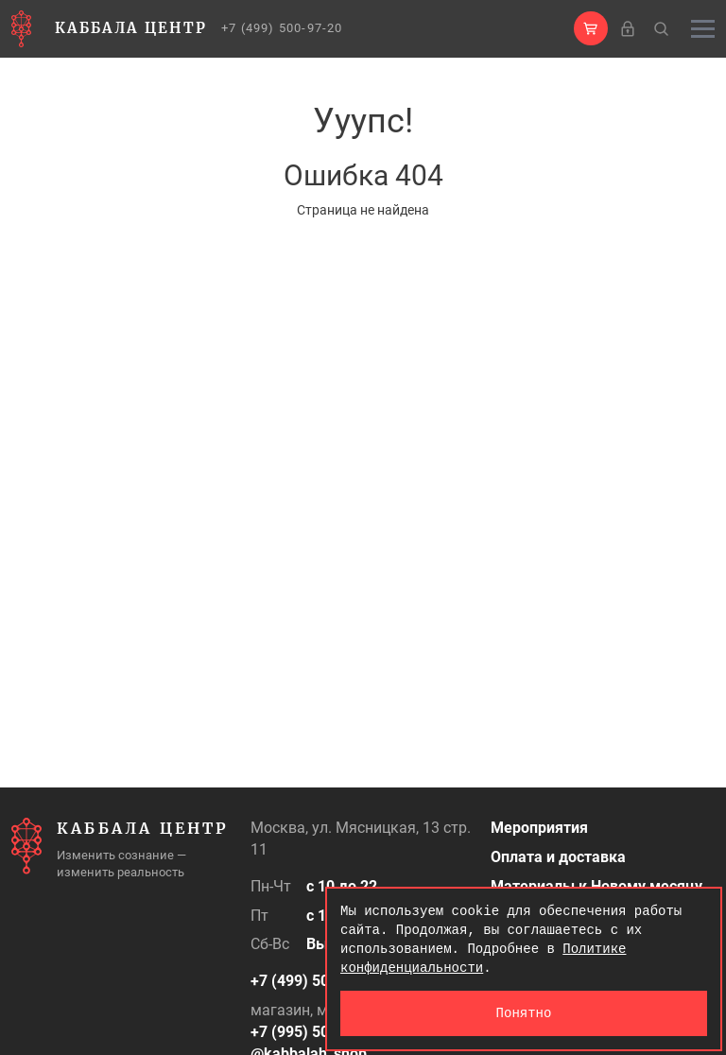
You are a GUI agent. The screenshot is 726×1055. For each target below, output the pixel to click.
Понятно (524, 1013)
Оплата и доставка (558, 857)
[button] (591, 28)
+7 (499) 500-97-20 (282, 28)
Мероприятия (539, 828)
